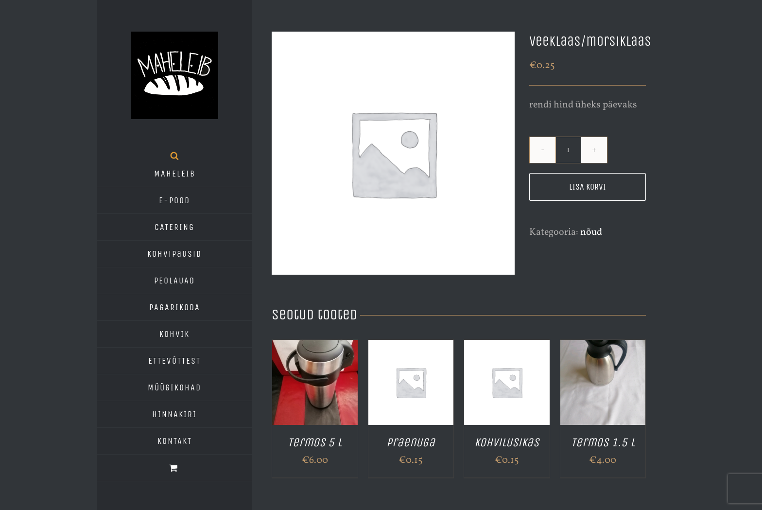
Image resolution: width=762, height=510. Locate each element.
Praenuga (410, 442)
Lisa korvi (587, 186)
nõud (591, 232)
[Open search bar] (174, 155)
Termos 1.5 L (603, 442)
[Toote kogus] (568, 150)
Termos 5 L (315, 442)
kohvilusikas (506, 442)
